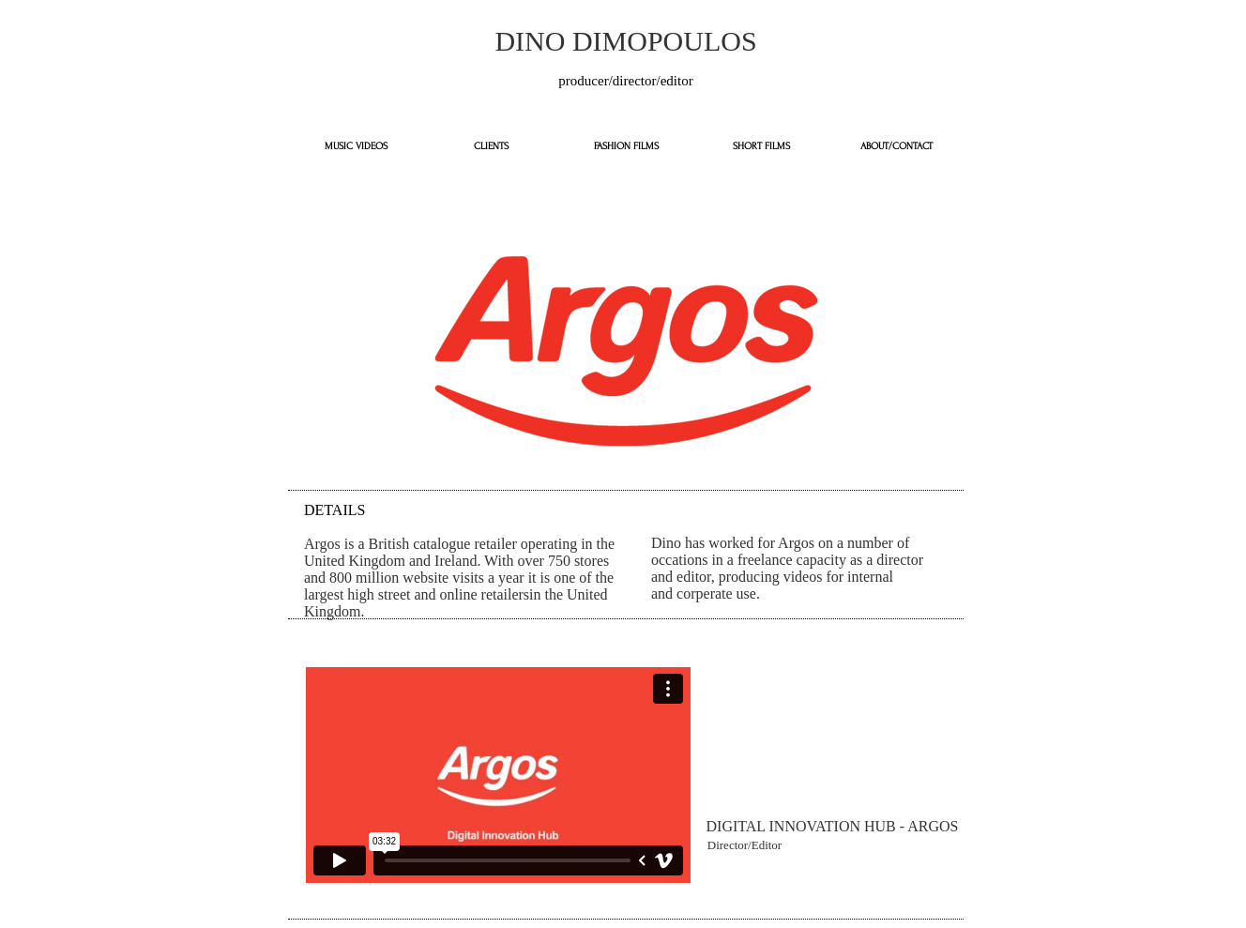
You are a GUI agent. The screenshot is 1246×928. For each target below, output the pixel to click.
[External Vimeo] (498, 774)
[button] (744, 846)
